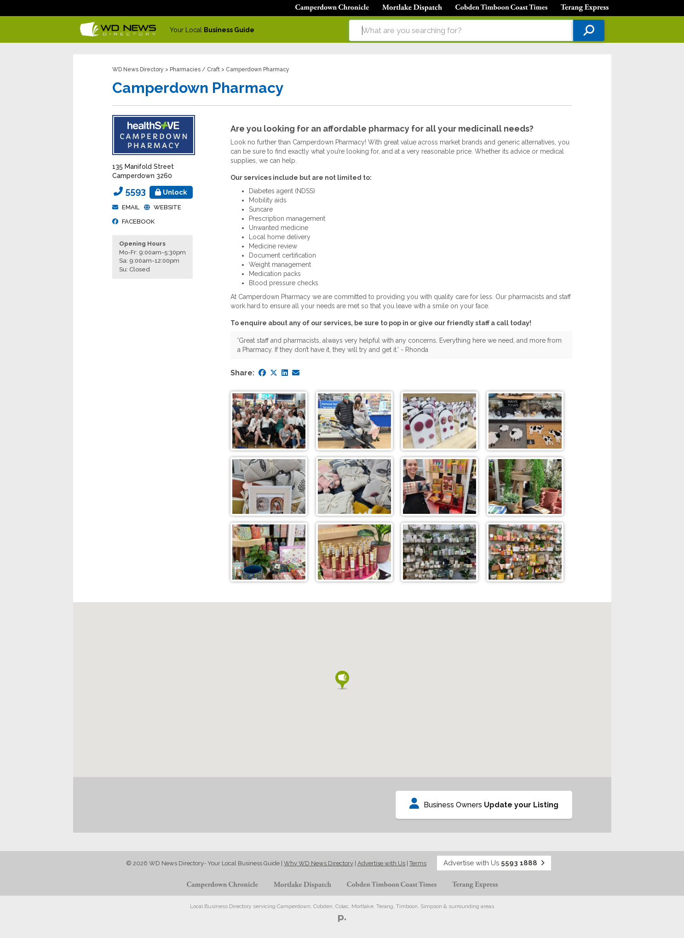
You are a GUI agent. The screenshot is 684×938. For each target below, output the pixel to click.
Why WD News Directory (318, 863)
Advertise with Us (381, 863)
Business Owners (483, 803)
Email (130, 207)
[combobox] (461, 30)
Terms (417, 863)
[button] (342, 680)
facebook (138, 221)
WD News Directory (138, 69)
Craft (213, 69)
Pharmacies (185, 69)
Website (167, 207)
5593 (159, 191)
